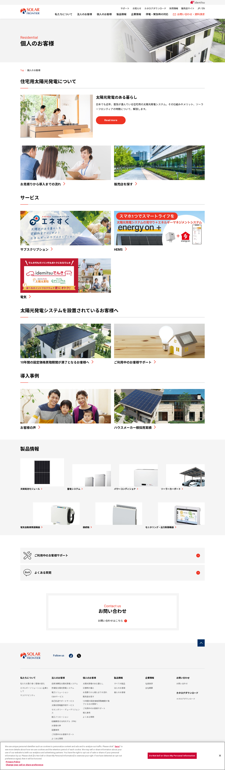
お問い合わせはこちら (110, 618)
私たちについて (63, 14)
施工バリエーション (60, 715)
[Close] (220, 755)
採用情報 (173, 8)
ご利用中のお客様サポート (52, 570)
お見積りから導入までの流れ (95, 690)
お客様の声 (56, 724)
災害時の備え (88, 686)
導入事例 (86, 711)
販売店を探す (88, 695)
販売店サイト (187, 8)
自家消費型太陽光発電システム (65, 682)
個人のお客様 (104, 14)
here (117, 746)
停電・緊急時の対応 (157, 14)
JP (199, 8)
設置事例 (55, 728)
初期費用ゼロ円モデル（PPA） (64, 719)
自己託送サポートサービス (63, 699)
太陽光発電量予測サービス (63, 703)
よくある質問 (135, 570)
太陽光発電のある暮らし (93, 682)
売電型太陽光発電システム (63, 686)
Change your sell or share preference (24, 765)
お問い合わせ (183, 675)
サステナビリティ (27, 693)
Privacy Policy (13, 762)
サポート (125, 8)
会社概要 (149, 686)
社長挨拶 (149, 682)
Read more (110, 120)
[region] (112, 756)
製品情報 (121, 14)
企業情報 (136, 14)
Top (22, 70)
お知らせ (136, 8)
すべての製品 (119, 682)
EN (203, 8)
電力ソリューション (60, 690)
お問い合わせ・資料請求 (189, 14)
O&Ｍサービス (57, 695)
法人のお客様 (84, 14)
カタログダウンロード (155, 8)
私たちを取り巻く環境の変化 (32, 682)
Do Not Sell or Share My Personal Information (172, 755)
